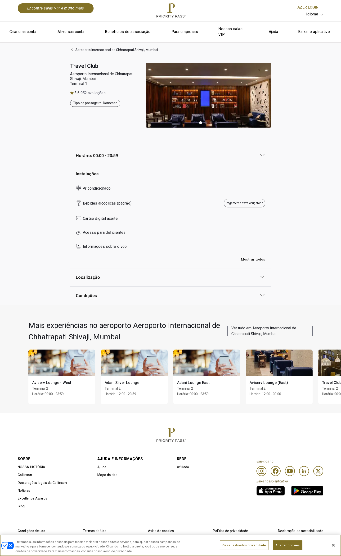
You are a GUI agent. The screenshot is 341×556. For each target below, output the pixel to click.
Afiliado (183, 467)
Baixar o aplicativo (314, 31)
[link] (270, 490)
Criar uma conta (22, 31)
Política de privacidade (230, 531)
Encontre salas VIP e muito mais (55, 8)
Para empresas (184, 31)
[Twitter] (318, 471)
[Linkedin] (304, 471)
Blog (21, 506)
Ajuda (273, 31)
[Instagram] (261, 471)
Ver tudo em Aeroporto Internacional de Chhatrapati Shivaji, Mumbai (263, 331)
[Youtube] (290, 471)
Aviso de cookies (161, 531)
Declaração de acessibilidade (300, 531)
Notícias (24, 490)
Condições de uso (31, 531)
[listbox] (314, 14)
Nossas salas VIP (230, 32)
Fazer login (307, 7)
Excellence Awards (32, 498)
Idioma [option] (312, 14)
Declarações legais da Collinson (42, 483)
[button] (200, 122)
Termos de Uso (94, 531)
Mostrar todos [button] (253, 259)
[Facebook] (276, 471)
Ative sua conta (71, 31)
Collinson (25, 475)
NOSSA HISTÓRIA (31, 467)
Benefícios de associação (127, 31)
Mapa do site (107, 475)
